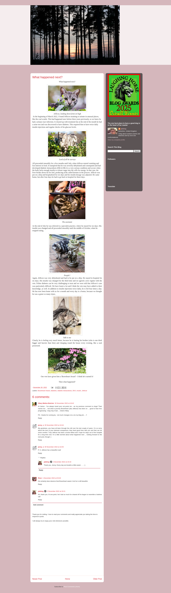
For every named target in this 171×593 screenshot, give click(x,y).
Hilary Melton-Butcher (46, 403)
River (40, 478)
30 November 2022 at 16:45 (54, 447)
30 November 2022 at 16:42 (64, 403)
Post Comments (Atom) (72, 587)
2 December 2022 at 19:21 (56, 491)
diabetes (54, 391)
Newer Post (37, 579)
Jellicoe (84, 391)
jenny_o (41, 425)
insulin (79, 391)
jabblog (37, 8)
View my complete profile (116, 140)
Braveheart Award (44, 391)
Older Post (97, 579)
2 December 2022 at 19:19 (62, 462)
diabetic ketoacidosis (64, 391)
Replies (42, 458)
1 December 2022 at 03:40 (52, 478)
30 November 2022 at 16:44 (54, 425)
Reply (40, 418)
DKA (74, 391)
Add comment (38, 505)
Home (67, 579)
